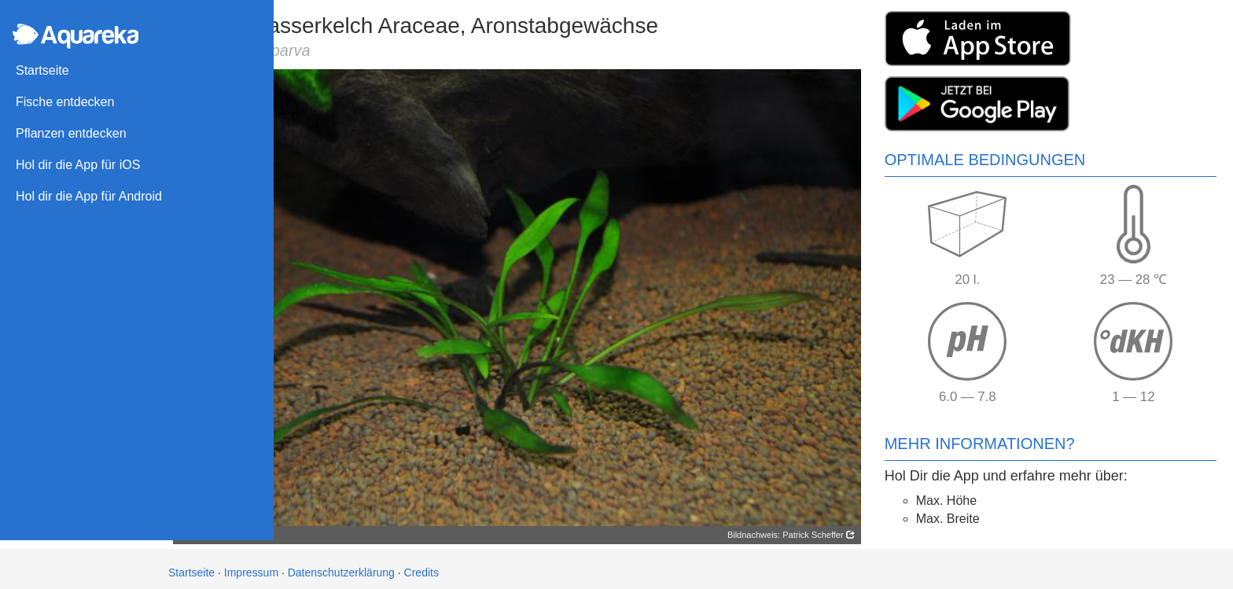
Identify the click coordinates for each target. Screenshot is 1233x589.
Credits (421, 565)
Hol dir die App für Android (89, 196)
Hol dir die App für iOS (78, 164)
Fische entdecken (65, 102)
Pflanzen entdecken (71, 133)
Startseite (42, 70)
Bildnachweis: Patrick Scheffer (796, 527)
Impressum (251, 565)
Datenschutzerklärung (341, 565)
